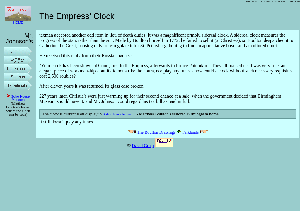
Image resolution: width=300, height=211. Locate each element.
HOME (18, 21)
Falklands (195, 132)
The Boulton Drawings (151, 132)
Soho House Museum (18, 98)
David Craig (143, 145)
